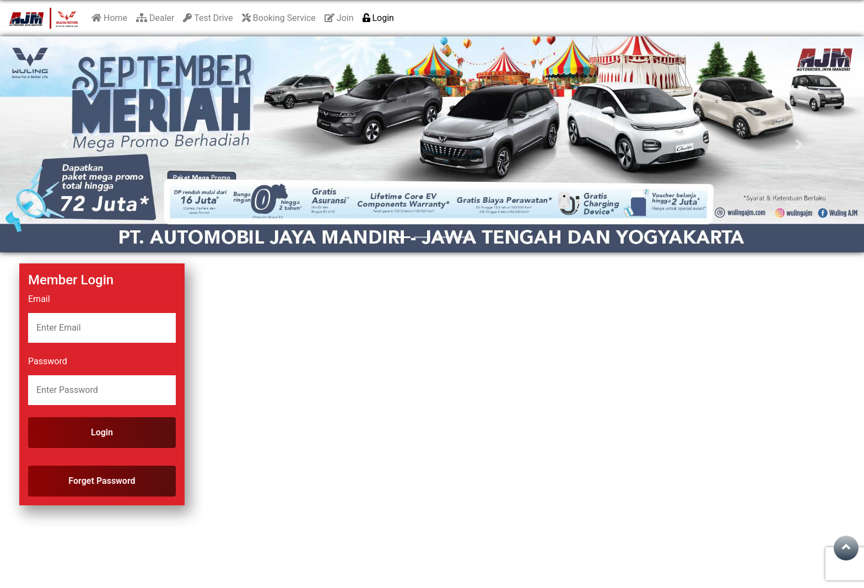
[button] (64, 144)
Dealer (155, 18)
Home (109, 18)
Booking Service (279, 18)
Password (47, 361)
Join (339, 18)
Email (39, 299)
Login (378, 18)
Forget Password (101, 481)
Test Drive (208, 18)
